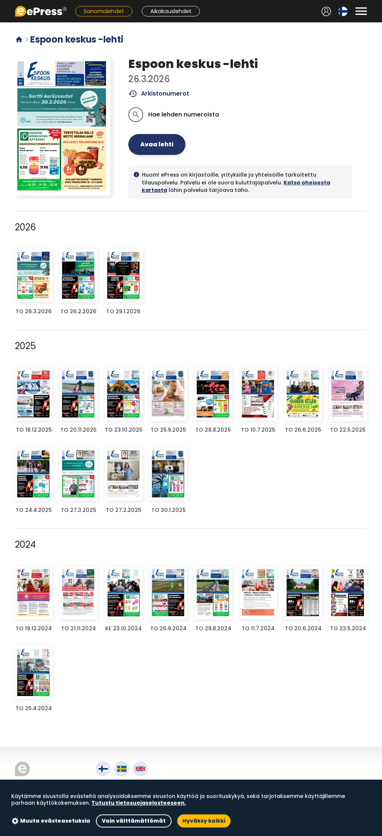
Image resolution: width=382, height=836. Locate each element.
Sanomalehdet (104, 11)
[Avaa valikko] (361, 11)
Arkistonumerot (158, 93)
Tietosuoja (112, 801)
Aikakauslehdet (170, 11)
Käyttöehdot (115, 793)
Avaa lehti (156, 144)
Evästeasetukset (121, 810)
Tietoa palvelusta (123, 784)
